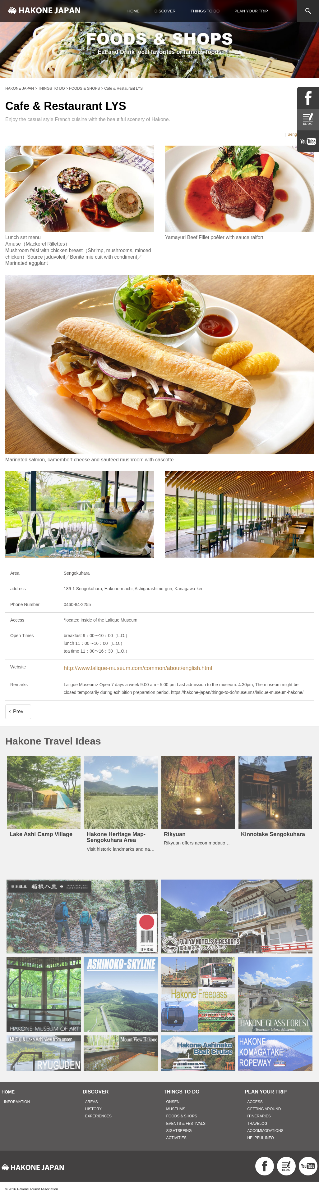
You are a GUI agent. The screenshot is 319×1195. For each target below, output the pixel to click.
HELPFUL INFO (260, 1136)
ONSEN (173, 1100)
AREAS (91, 1100)
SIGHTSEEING (179, 1128)
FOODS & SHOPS (181, 1114)
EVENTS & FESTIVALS (186, 1121)
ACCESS (254, 1100)
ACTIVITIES (176, 1136)
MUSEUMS (175, 1107)
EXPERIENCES (98, 1114)
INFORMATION (17, 1100)
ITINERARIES (258, 1114)
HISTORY (93, 1107)
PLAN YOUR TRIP (251, 11)
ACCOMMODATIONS (265, 1128)
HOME (133, 11)
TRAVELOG (257, 1121)
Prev (18, 709)
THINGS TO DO (205, 11)
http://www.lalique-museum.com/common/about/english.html (122, 666)
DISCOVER (165, 11)
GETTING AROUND (264, 1107)
